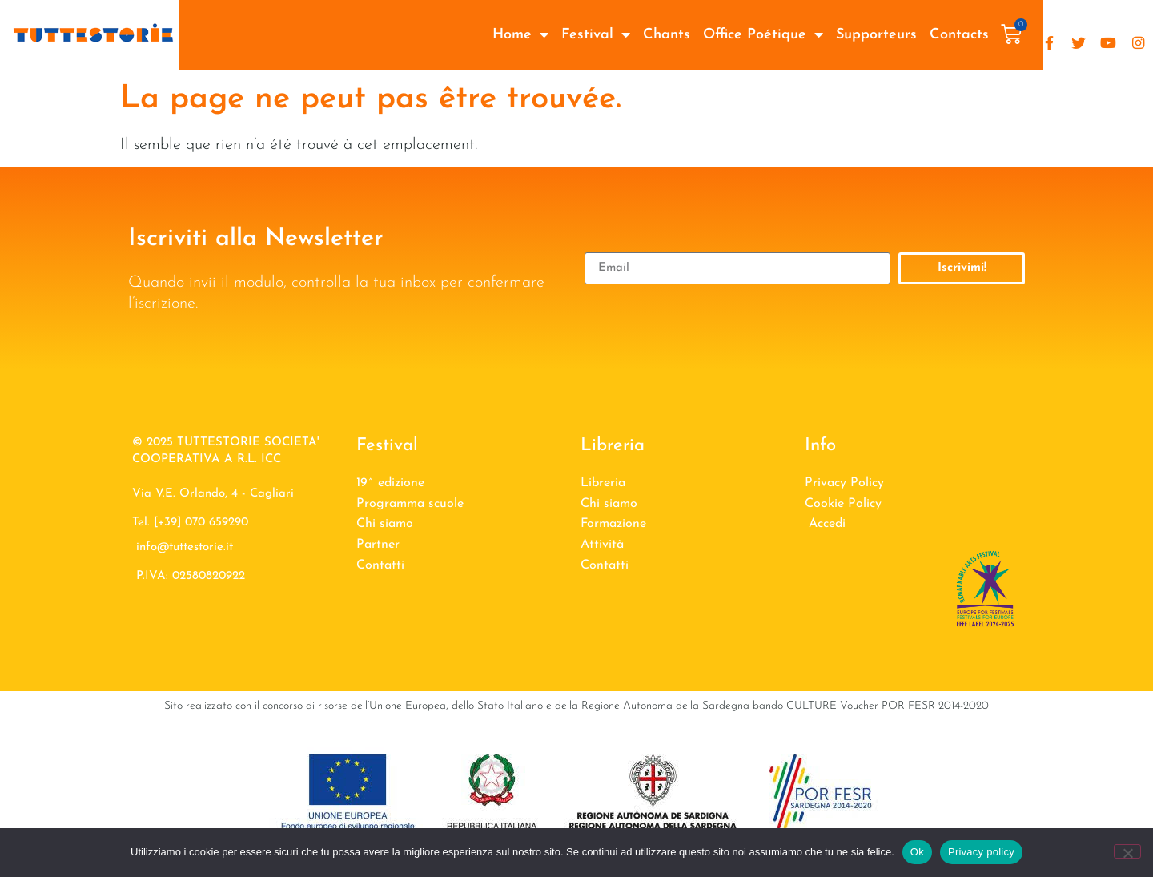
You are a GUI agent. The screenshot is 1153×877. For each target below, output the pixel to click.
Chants (666, 34)
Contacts (959, 34)
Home (520, 35)
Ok (917, 852)
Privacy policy (981, 852)
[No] (1127, 851)
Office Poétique (763, 35)
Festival (595, 35)
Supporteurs (876, 34)
